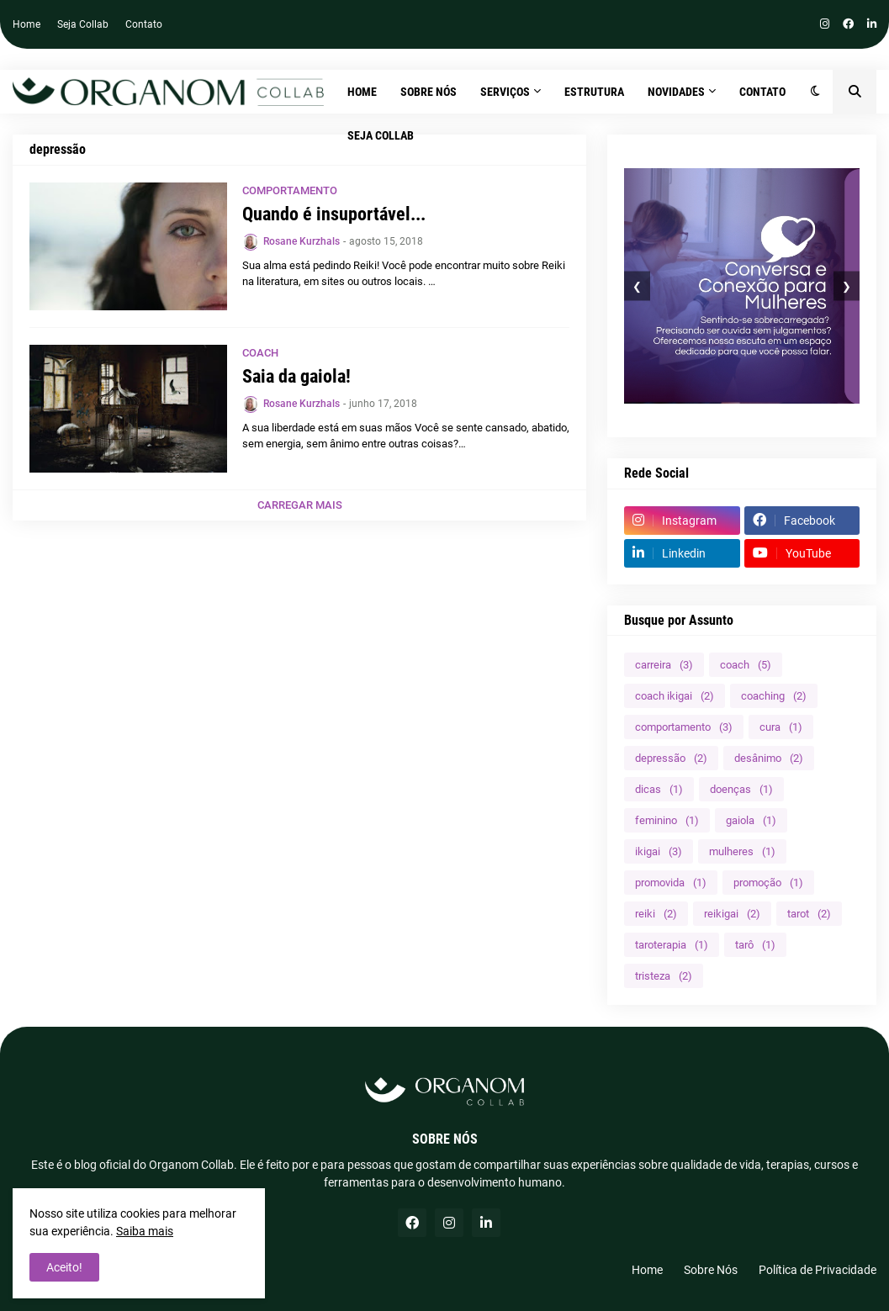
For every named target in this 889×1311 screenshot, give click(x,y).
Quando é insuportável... (334, 214)
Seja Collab (82, 24)
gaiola (751, 820)
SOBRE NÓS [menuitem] (428, 91)
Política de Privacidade (817, 1270)
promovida (670, 882)
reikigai (732, 913)
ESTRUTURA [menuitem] (594, 91)
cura (780, 727)
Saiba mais (144, 1231)
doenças (741, 789)
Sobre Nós (711, 1270)
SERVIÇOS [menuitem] (505, 91)
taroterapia (671, 945)
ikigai (658, 851)
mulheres (742, 851)
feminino (667, 820)
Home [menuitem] (362, 91)
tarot (809, 913)
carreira (664, 665)
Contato (143, 24)
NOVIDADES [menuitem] (676, 91)
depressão (671, 758)
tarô (755, 945)
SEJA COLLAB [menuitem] (380, 135)
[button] (815, 92)
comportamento (684, 727)
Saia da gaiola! (296, 376)
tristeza (663, 976)
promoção (768, 882)
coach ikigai (674, 696)
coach (745, 665)
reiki (656, 913)
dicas (659, 789)
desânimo (768, 758)
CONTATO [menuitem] (762, 91)
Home (26, 24)
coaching (774, 696)
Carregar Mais (299, 505)
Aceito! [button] (64, 1267)
